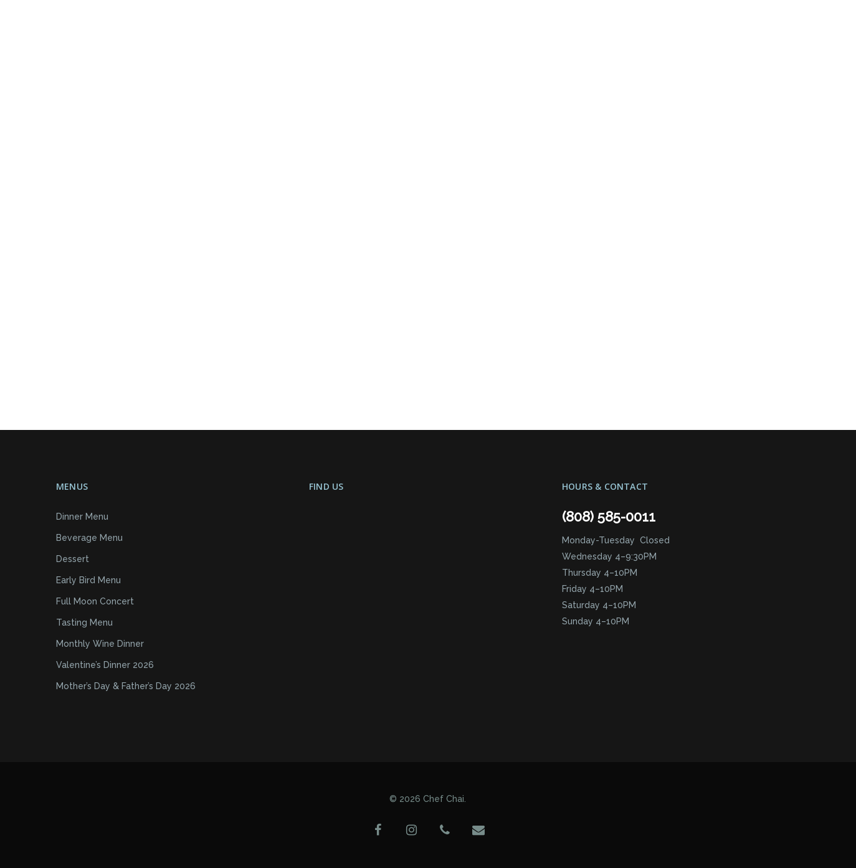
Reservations (388, 42)
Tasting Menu (84, 622)
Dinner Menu (82, 517)
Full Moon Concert (95, 601)
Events (256, 42)
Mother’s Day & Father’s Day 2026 (126, 686)
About (312, 42)
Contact (463, 42)
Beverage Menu (89, 538)
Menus (198, 42)
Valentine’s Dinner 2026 (105, 665)
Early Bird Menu (88, 580)
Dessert (72, 559)
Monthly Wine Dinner (100, 644)
